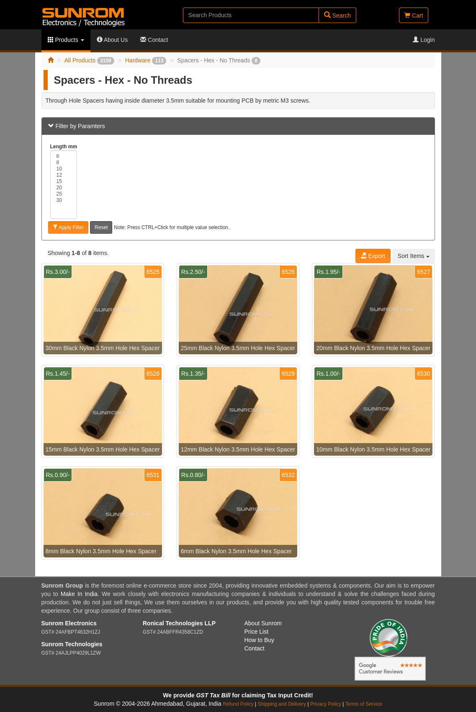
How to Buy (259, 640)
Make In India (79, 594)
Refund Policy (238, 704)
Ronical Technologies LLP (179, 623)
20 (64, 188)
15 (64, 181)
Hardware (146, 60)
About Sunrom (263, 623)
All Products (89, 60)
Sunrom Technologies (72, 644)
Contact (154, 39)
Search (337, 15)
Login (424, 39)
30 (64, 200)
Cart (413, 15)
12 (64, 175)
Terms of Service (363, 704)
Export (373, 256)
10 (64, 169)
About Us (112, 39)
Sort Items (414, 256)
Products (66, 39)
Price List (256, 631)
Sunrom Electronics (69, 623)
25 (64, 194)
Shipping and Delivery (282, 704)
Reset (101, 227)
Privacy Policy (325, 704)
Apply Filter (68, 227)
